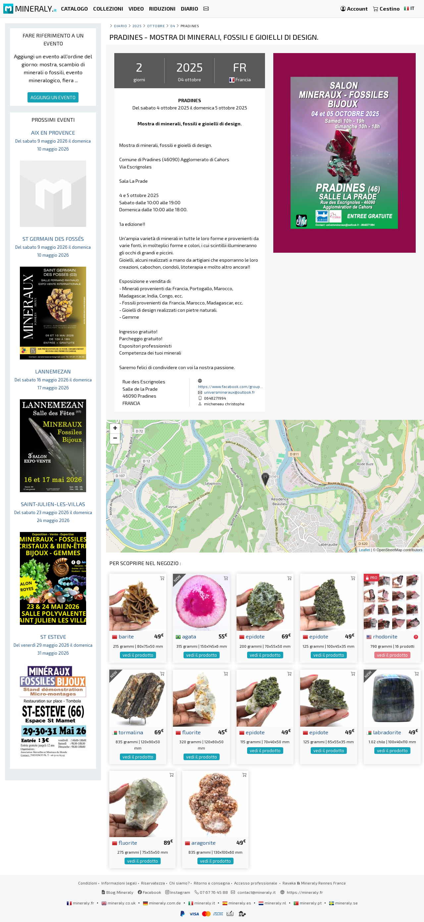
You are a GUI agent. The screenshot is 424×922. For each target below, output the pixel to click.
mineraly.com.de (162, 902)
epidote (252, 636)
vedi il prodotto (138, 655)
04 (172, 26)
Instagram (177, 892)
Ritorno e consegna (212, 883)
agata (186, 636)
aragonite (200, 842)
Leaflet (364, 550)
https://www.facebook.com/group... (230, 386)
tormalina (127, 732)
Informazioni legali (119, 883)
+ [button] (115, 429)
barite (123, 636)
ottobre (156, 26)
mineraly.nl (272, 902)
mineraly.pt (308, 902)
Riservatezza (153, 883)
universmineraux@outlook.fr (229, 392)
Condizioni (87, 883)
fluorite (188, 732)
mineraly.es (237, 902)
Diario (120, 26)
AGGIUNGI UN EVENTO (53, 97)
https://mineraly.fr (305, 892)
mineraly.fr (81, 902)
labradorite (383, 732)
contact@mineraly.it (257, 892)
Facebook (149, 892)
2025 (136, 26)
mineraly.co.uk (118, 902)
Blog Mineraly (117, 892)
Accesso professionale (256, 883)
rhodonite (382, 636)
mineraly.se (343, 902)
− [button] (115, 439)
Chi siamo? (179, 883)
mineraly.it (202, 902)
